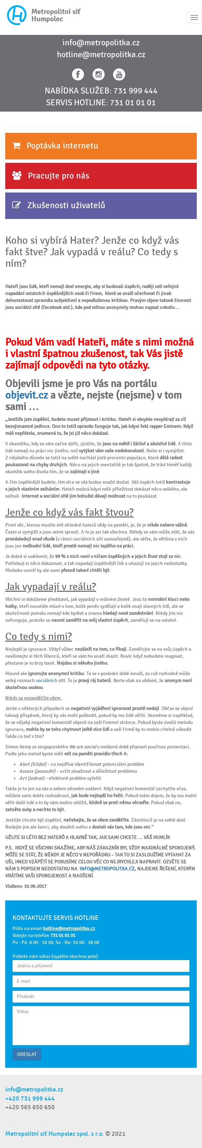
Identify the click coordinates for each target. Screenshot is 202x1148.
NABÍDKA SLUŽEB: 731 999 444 (101, 91)
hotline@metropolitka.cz (101, 55)
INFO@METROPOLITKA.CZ (107, 869)
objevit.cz (26, 395)
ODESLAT (27, 1054)
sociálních (47, 680)
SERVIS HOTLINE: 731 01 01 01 (101, 103)
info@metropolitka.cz (101, 43)
